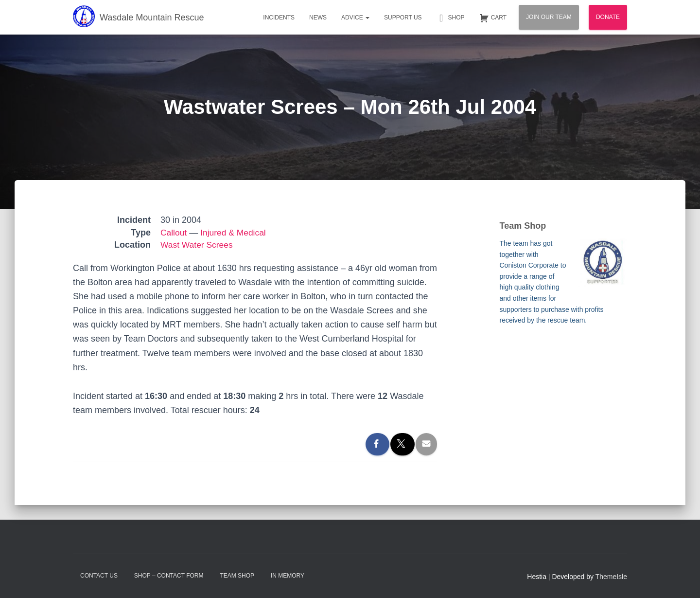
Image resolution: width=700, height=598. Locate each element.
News (318, 17)
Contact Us (99, 575)
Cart (493, 18)
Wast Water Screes (197, 245)
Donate (608, 17)
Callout (174, 232)
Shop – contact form (169, 575)
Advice (355, 17)
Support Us (403, 17)
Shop (451, 18)
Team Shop (237, 575)
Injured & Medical (235, 232)
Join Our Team (549, 17)
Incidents (279, 17)
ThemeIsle (611, 576)
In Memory (287, 575)
